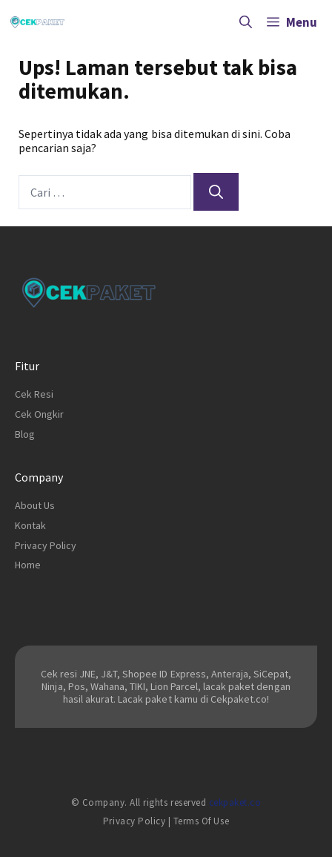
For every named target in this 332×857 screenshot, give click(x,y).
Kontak (30, 525)
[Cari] (216, 192)
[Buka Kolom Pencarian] (245, 22)
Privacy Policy (45, 545)
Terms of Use (201, 821)
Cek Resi (34, 394)
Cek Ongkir (39, 414)
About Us (35, 505)
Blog (25, 434)
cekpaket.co (235, 802)
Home (28, 564)
